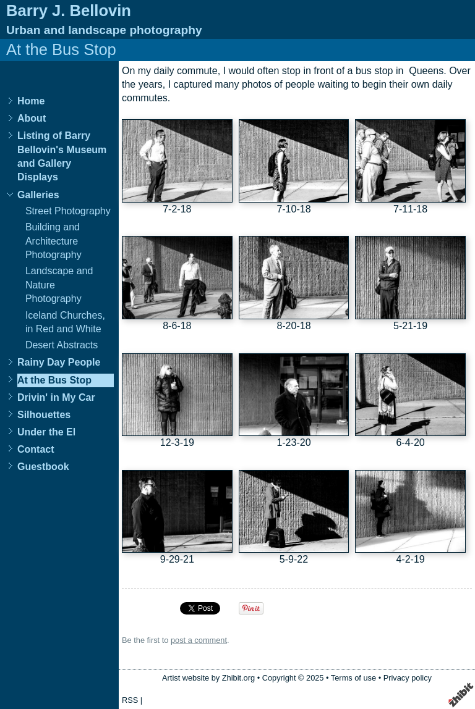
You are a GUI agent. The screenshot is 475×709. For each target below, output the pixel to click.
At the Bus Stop (54, 380)
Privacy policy (407, 677)
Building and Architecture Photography (53, 241)
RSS (130, 700)
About (31, 118)
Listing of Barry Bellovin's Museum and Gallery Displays (61, 156)
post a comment (199, 640)
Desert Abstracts (61, 345)
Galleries (38, 195)
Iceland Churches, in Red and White (65, 322)
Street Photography (68, 211)
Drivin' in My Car (56, 397)
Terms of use (353, 677)
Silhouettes (44, 414)
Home (31, 101)
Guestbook (43, 466)
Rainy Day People (58, 362)
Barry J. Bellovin (68, 10)
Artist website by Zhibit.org (208, 677)
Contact (35, 449)
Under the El (46, 432)
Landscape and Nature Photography (59, 285)
